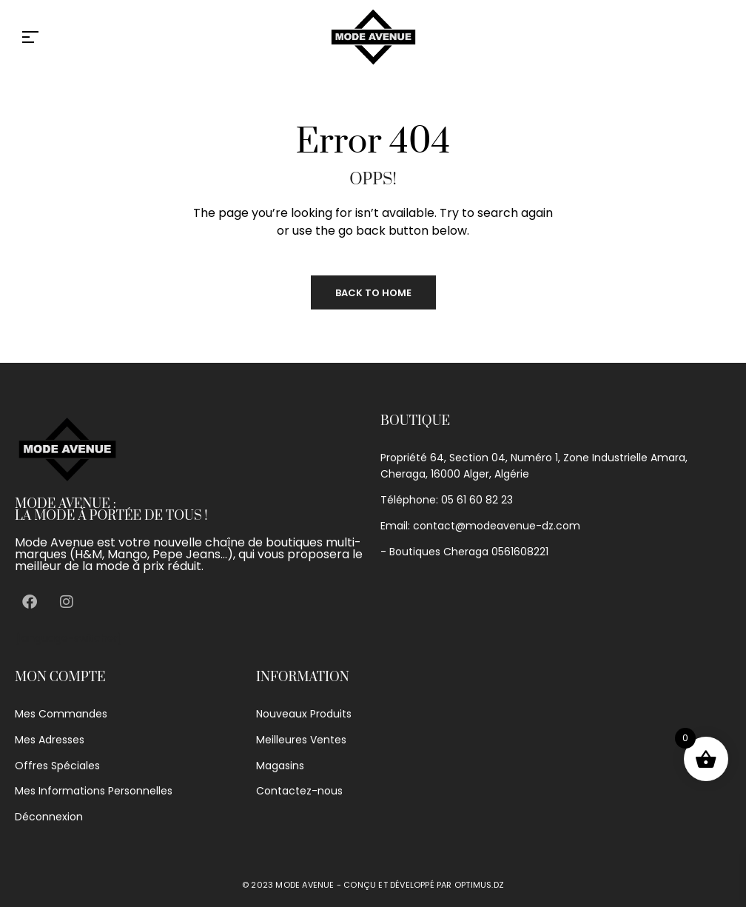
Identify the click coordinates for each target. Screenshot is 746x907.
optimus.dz (479, 885)
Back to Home (373, 293)
